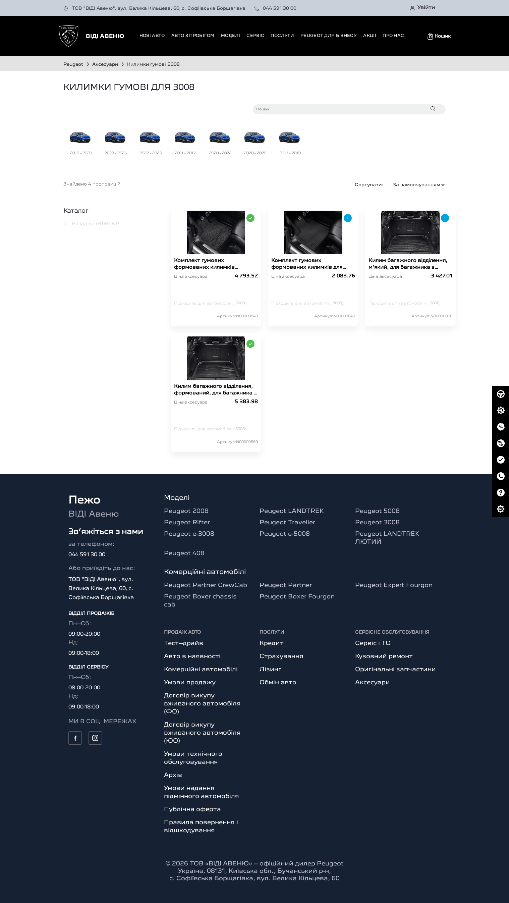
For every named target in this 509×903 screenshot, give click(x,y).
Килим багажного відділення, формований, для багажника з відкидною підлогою (215, 390)
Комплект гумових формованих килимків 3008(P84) (204, 265)
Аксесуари (372, 682)
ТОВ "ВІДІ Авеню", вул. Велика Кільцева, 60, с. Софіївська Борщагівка (155, 8)
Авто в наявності (192, 656)
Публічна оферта (192, 809)
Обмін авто (278, 682)
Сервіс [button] (255, 36)
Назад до (91, 224)
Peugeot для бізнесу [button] (328, 36)
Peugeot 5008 (377, 511)
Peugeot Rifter (187, 522)
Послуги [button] (282, 36)
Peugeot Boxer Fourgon (297, 596)
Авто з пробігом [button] (193, 36)
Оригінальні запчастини (395, 669)
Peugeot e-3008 (189, 534)
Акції (369, 36)
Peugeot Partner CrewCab (205, 585)
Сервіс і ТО (373, 643)
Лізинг (270, 669)
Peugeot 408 (184, 553)
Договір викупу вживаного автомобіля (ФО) (202, 703)
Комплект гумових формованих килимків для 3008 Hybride (306, 265)
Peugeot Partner (286, 585)
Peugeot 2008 (186, 511)
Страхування (281, 656)
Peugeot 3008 (377, 522)
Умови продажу (190, 682)
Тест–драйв (183, 643)
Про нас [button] (393, 36)
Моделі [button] (230, 36)
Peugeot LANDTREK (292, 511)
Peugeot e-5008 (285, 534)
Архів (173, 775)
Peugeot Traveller (287, 522)
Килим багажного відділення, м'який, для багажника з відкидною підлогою (408, 265)
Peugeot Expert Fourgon (394, 585)
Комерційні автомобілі (201, 669)
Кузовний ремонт (384, 656)
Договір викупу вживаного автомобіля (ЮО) (202, 733)
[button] (439, 36)
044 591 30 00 (275, 8)
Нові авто (152, 36)
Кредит (272, 643)
